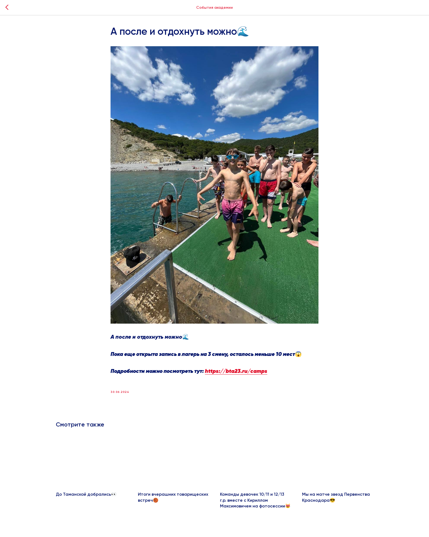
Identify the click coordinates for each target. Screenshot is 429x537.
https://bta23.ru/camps (236, 371)
